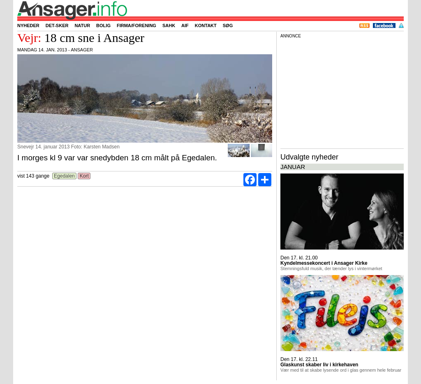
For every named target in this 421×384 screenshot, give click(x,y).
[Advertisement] (342, 92)
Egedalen (64, 176)
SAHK (168, 25)
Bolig (103, 25)
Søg (228, 25)
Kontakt (206, 25)
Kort (84, 176)
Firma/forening (136, 25)
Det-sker (57, 25)
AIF (185, 25)
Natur (82, 25)
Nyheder (28, 25)
